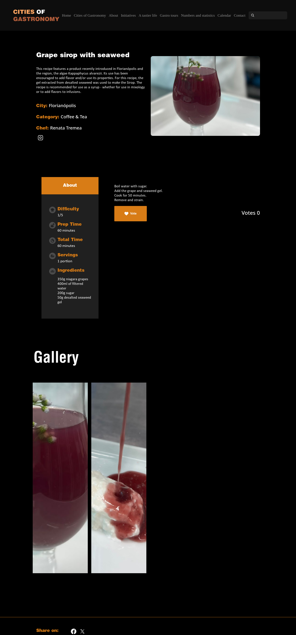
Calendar (224, 15)
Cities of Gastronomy (90, 15)
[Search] (272, 15)
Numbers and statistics (198, 15)
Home (66, 15)
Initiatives (128, 15)
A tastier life (148, 15)
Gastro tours (169, 15)
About (113, 15)
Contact (240, 15)
